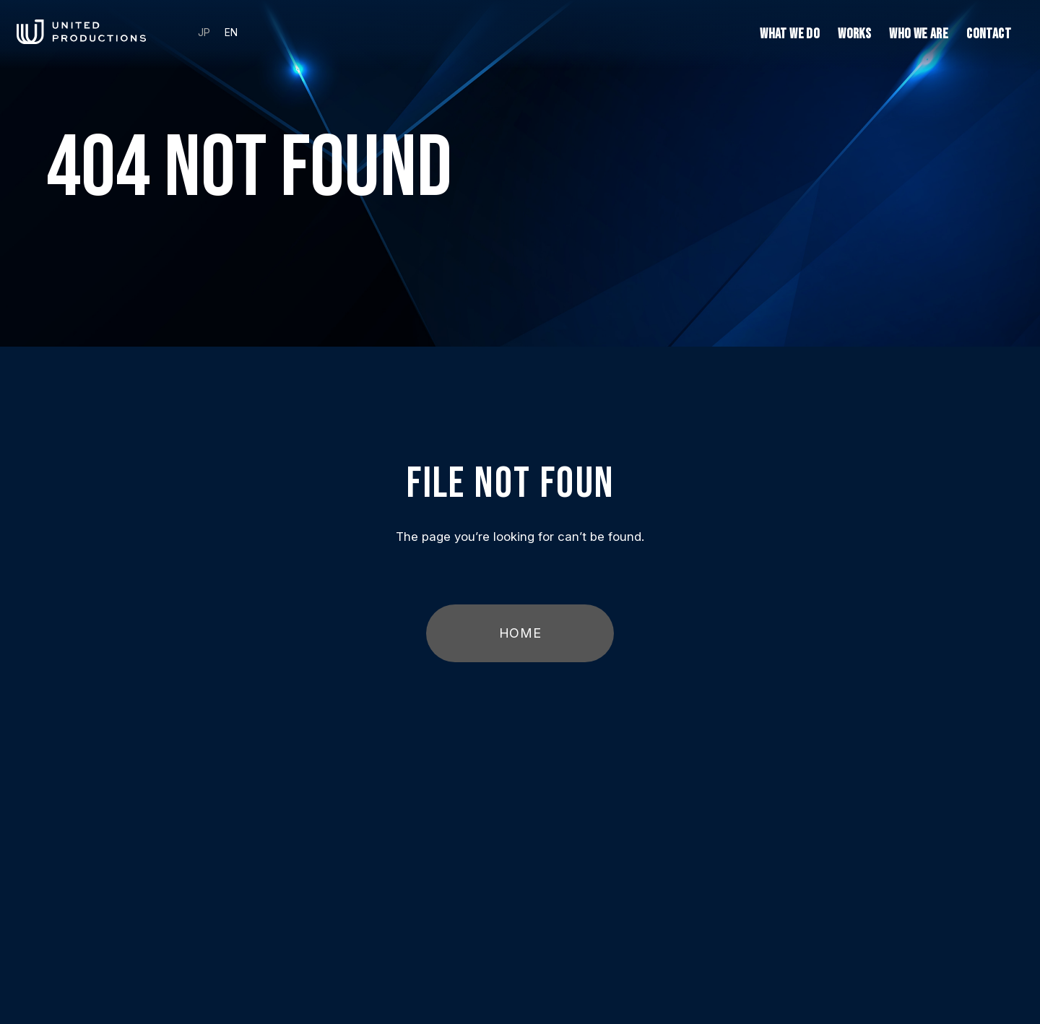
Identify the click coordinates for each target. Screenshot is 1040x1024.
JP (204, 32)
